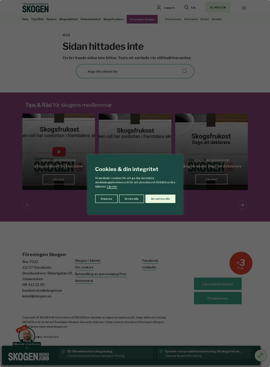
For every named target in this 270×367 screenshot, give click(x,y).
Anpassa (106, 198)
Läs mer (112, 186)
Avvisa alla (131, 198)
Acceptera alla (160, 198)
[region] (135, 183)
